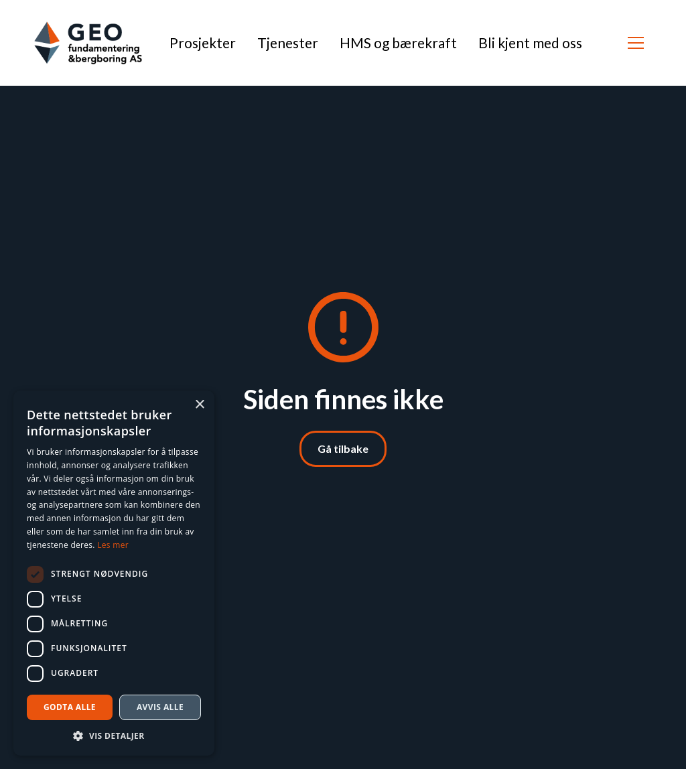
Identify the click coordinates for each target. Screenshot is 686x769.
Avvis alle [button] (160, 707)
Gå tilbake (343, 448)
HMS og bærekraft (398, 42)
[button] (636, 43)
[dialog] (113, 573)
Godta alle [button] (70, 707)
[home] (88, 42)
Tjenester (287, 42)
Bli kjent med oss (530, 42)
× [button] (199, 405)
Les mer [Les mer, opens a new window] (113, 545)
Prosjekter (202, 42)
